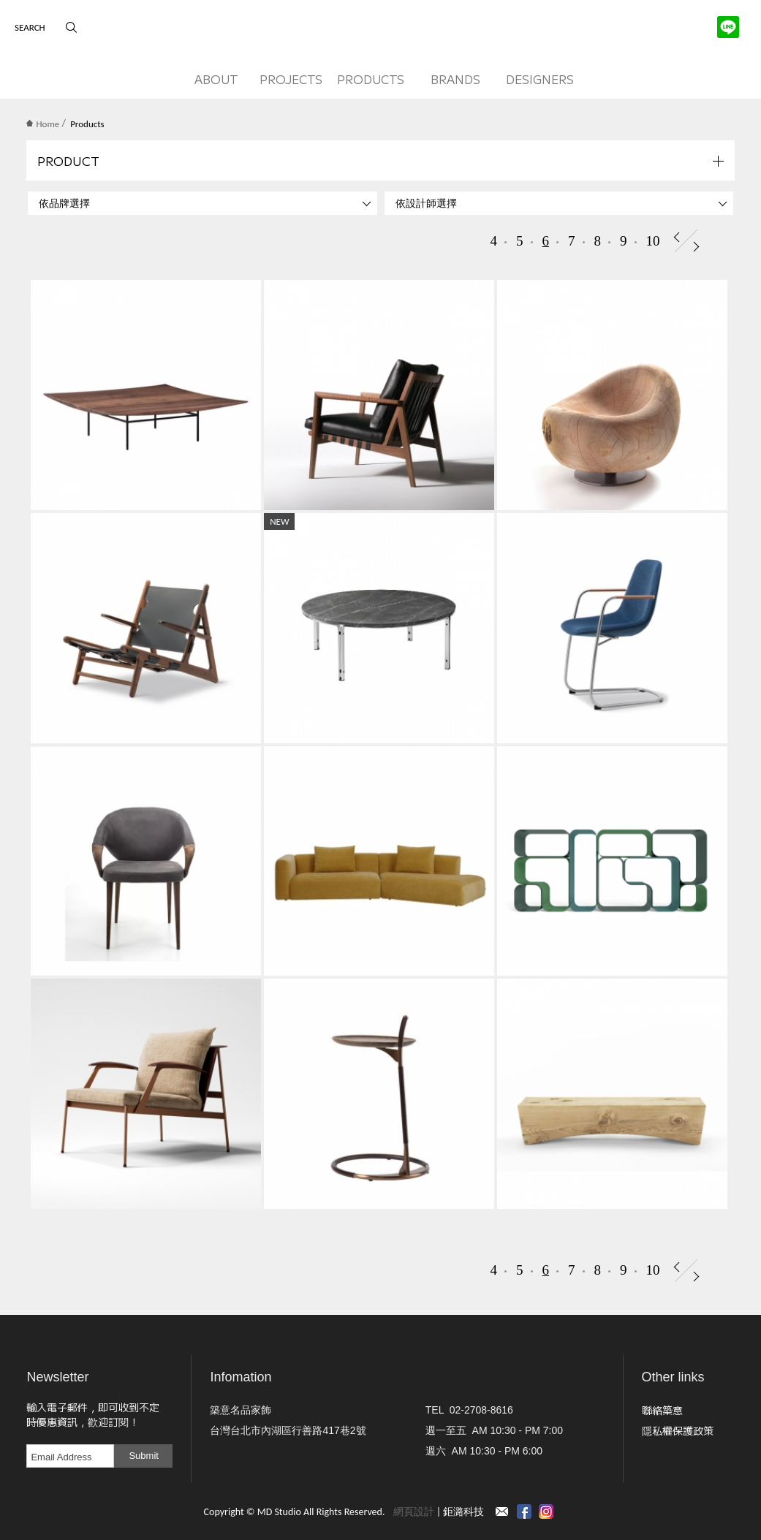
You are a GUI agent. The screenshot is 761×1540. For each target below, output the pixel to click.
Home (42, 123)
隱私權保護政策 (677, 1430)
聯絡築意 (662, 1410)
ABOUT (216, 79)
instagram (546, 1511)
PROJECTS (291, 79)
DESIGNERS (540, 79)
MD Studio (380, 31)
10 (653, 241)
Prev (676, 237)
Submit (143, 1455)
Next (696, 246)
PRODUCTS (370, 79)
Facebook (524, 1511)
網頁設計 (413, 1512)
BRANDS (455, 79)
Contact (502, 1511)
